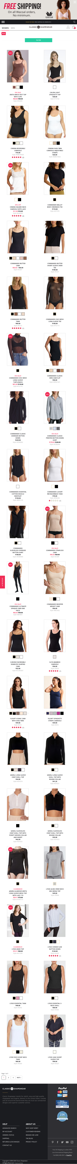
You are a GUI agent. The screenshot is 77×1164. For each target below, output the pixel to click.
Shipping (6, 1138)
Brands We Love (32, 1135)
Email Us (69, 1155)
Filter (38, 40)
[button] (2, 582)
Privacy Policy (31, 1142)
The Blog (29, 1138)
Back (3, 33)
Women (5, 28)
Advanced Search (9, 1128)
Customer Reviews (33, 1131)
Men (13, 28)
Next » (19, 1077)
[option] (14, 87)
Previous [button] (8, 258)
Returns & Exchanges (11, 1142)
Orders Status (8, 1135)
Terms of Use (19, 1163)
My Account (7, 1131)
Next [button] (27, 258)
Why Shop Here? (32, 1128)
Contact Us (7, 1145)
